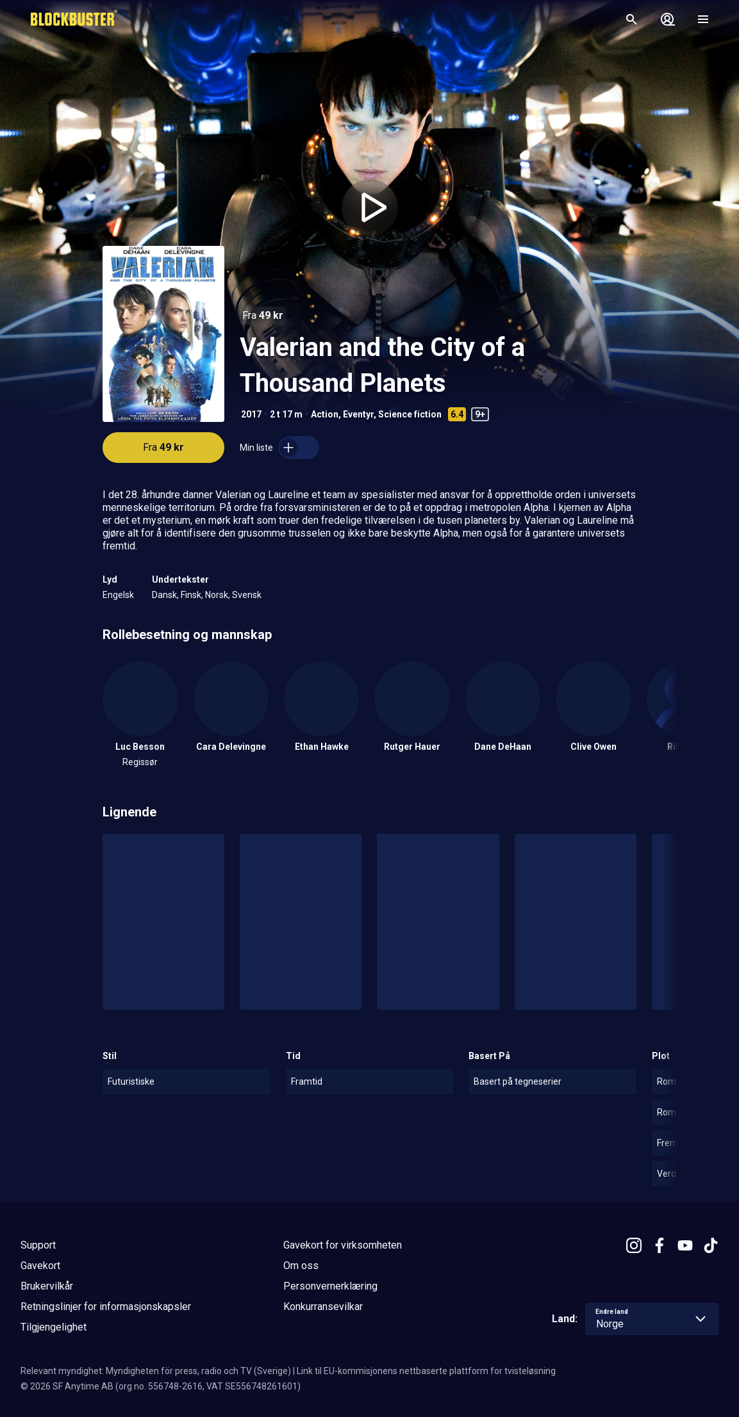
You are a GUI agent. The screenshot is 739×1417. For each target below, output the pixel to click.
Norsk (216, 595)
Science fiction (410, 414)
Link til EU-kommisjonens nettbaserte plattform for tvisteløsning (426, 1371)
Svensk (247, 595)
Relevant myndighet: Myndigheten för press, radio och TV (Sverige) (156, 1371)
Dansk (164, 595)
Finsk (191, 595)
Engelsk (118, 595)
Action (324, 414)
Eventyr (358, 414)
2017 (251, 414)
